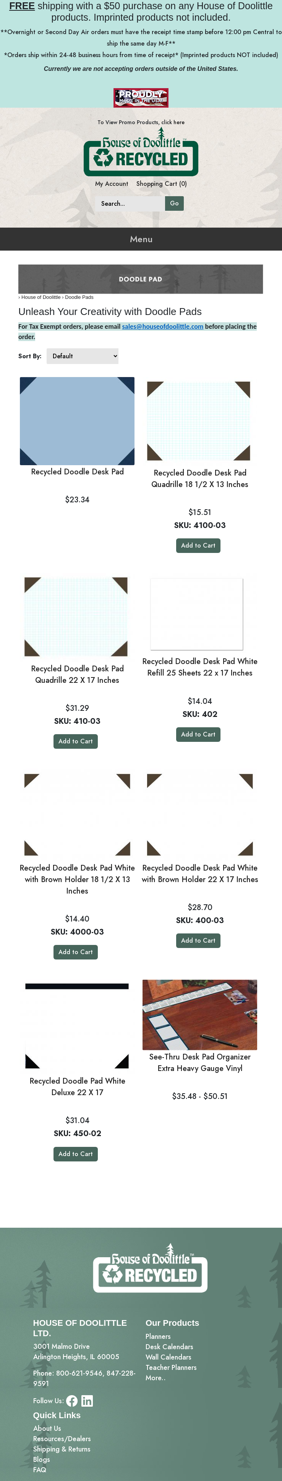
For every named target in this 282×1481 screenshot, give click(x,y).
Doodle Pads (79, 297)
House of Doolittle (41, 297)
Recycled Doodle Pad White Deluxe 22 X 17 (77, 1087)
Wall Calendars (168, 1357)
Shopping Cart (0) (161, 183)
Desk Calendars (169, 1347)
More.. (156, 1378)
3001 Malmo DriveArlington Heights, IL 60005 (76, 1352)
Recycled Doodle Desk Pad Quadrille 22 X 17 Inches (77, 674)
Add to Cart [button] (198, 545)
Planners (158, 1337)
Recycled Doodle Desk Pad (77, 471)
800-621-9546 (79, 1373)
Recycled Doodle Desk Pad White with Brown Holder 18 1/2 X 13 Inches (77, 880)
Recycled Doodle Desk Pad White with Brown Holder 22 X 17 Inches (200, 874)
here (179, 122)
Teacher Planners (171, 1368)
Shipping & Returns (62, 1449)
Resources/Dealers (62, 1439)
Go (174, 203)
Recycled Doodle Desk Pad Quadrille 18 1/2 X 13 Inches (199, 478)
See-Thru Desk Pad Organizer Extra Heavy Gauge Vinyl (200, 1062)
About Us (47, 1428)
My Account (111, 183)
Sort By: (30, 356)
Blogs (41, 1460)
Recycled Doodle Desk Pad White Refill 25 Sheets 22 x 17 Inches (200, 667)
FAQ (39, 1470)
